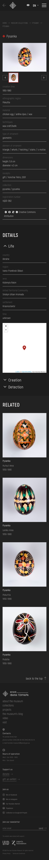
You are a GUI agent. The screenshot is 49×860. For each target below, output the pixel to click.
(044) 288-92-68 (18, 740)
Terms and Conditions (19, 853)
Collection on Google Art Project (16, 813)
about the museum (13, 701)
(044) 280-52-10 (29, 740)
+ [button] (6, 326)
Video (5, 718)
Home (5, 23)
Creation (14, 379)
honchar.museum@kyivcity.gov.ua (18, 743)
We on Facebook (11, 795)
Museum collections (19, 23)
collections (8, 705)
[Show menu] (44, 5)
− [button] (6, 330)
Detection (15, 386)
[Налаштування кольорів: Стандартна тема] (28, 5)
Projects (7, 709)
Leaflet (17, 371)
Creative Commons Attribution (20, 213)
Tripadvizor (9, 808)
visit (5, 722)
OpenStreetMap (27, 371)
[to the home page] (25, 693)
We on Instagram (11, 799)
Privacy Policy (6, 853)
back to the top (34, 678)
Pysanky (35, 23)
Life (11, 246)
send (41, 828)
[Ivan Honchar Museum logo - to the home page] (13, 5)
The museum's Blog (13, 713)
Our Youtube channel (13, 804)
